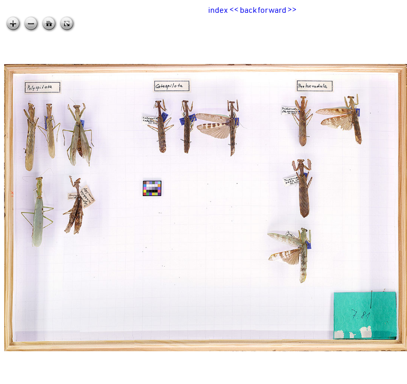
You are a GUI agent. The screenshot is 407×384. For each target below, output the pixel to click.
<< (234, 10)
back (248, 10)
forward (272, 10)
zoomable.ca (386, 376)
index (218, 10)
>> (292, 10)
